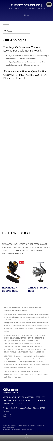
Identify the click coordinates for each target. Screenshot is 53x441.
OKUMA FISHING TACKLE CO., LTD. (30, 425)
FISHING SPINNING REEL (34, 372)
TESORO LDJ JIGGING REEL (10, 289)
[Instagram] (5, 417)
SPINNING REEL (9, 374)
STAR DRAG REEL (10, 377)
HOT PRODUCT (16, 233)
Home (26, 15)
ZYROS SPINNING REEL (38, 289)
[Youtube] (11, 417)
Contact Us (31, 377)
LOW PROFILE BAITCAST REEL (26, 374)
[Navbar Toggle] (49, 4)
